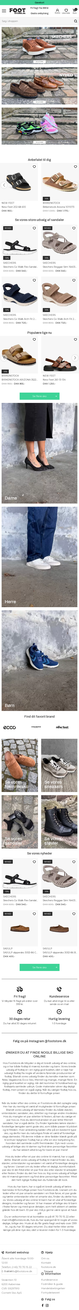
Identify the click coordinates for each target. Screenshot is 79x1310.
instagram (47, 1305)
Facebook (42, 1305)
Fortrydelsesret (50, 1292)
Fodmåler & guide (52, 1284)
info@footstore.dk (21, 1271)
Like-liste (34, 166)
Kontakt (46, 1262)
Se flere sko (40, 396)
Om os (45, 1258)
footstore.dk (48, 1267)
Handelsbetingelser (53, 1288)
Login (57, 10)
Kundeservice (49, 1279)
